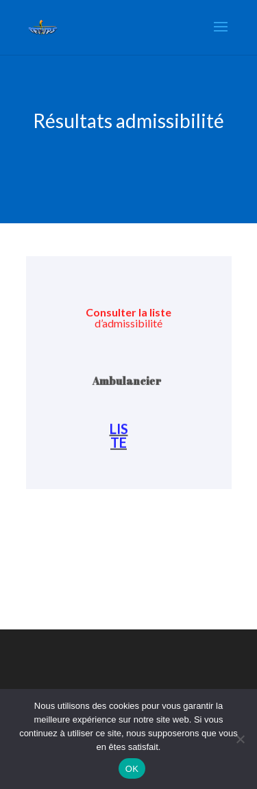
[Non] (240, 739)
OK (131, 769)
